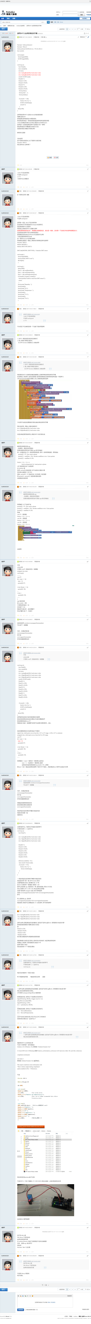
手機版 (70, 1316)
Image (23, 1296)
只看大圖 (43, 37)
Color (21, 1296)
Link (25, 1296)
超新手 (3, 169)
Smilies (32, 1296)
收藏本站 (8, 1)
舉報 (87, 165)
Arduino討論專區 (20, 25)
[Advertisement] (45, 6)
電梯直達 (82, 37)
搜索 (42, 22)
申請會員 (88, 14)
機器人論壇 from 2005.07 (85, 1316)
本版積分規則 (85, 1309)
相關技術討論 (11, 25)
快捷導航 (84, 18)
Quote (28, 1296)
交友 (58, 22)
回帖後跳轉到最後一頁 (31, 1309)
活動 (55, 22)
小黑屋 (66, 1316)
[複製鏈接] (40, 33)
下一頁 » (45, 1285)
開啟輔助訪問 (88, 1)
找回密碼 (88, 12)
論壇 (4, 25)
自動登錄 (81, 12)
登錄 (49, 1302)
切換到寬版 (90, 1)
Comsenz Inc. (8, 1318)
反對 (32, 187)
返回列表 (62, 29)
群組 (8, 18)
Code (30, 1296)
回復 (21, 165)
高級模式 (69, 1296)
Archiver (75, 1316)
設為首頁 (2, 1)
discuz (61, 22)
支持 (26, 187)
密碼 (57, 14)
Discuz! (7, 1316)
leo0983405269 (5, 37)
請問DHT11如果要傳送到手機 (34, 25)
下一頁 (87, 29)
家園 (14, 18)
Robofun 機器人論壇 (1, 25)
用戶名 (58, 12)
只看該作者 (36, 37)
